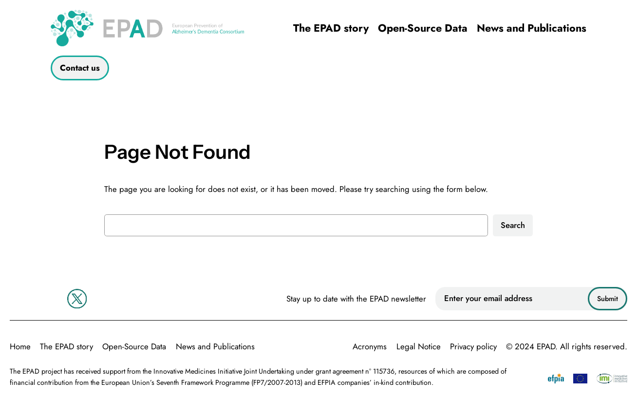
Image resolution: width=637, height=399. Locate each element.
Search (513, 225)
